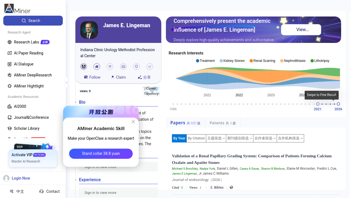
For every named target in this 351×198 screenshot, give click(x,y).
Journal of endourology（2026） (198, 180)
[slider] (318, 104)
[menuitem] (33, 21)
